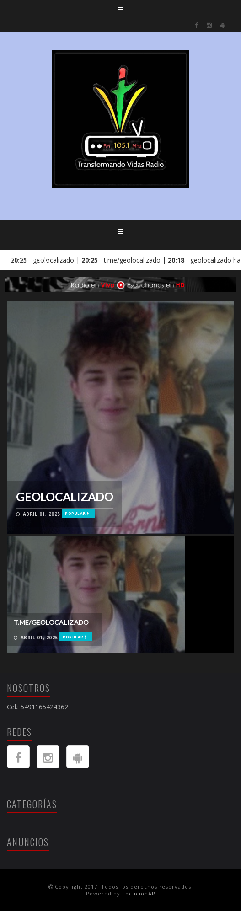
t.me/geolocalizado (51, 622)
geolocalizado (64, 497)
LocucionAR (138, 893)
